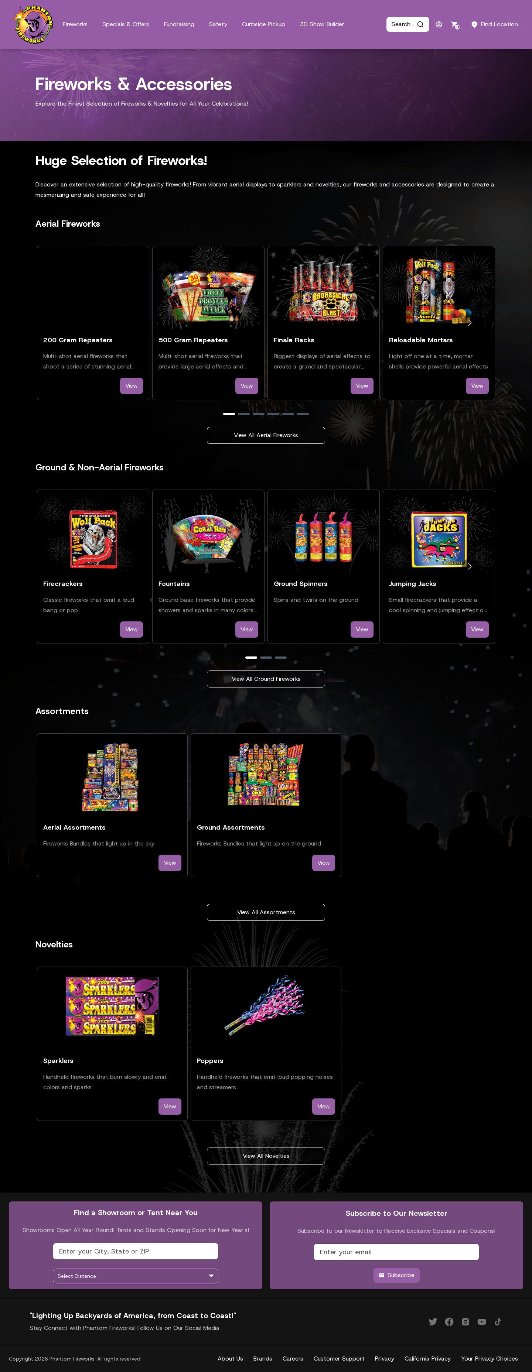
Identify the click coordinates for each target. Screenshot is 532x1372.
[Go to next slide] (470, 323)
